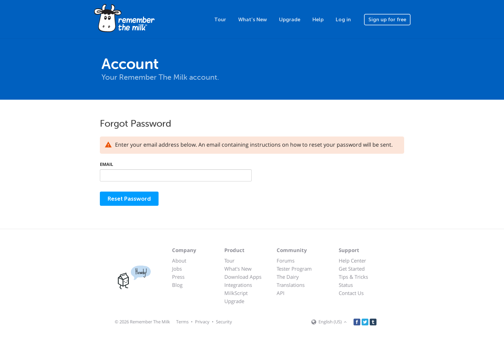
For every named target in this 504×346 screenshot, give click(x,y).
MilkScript (236, 293)
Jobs (177, 268)
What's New (252, 20)
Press (178, 276)
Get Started (352, 268)
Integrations (238, 284)
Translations (291, 284)
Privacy (202, 322)
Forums (286, 260)
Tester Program (294, 268)
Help (318, 20)
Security (224, 322)
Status (346, 284)
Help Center (352, 260)
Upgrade (289, 20)
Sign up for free (387, 20)
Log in (343, 20)
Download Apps (242, 276)
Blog (177, 284)
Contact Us (351, 293)
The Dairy (288, 276)
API (280, 293)
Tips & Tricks (353, 276)
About (179, 260)
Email (106, 164)
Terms (182, 322)
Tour (220, 20)
